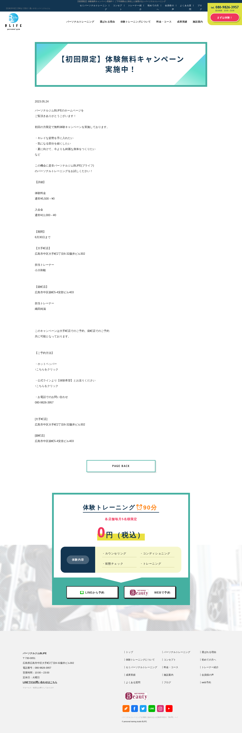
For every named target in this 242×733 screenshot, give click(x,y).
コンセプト (117, 7)
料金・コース (164, 21)
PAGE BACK (121, 465)
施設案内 (198, 21)
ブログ (200, 7)
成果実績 (182, 21)
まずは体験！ (225, 17)
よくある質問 (185, 7)
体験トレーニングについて (135, 21)
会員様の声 (169, 7)
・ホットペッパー (46, 363)
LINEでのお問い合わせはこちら (40, 682)
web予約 (206, 682)
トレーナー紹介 (135, 7)
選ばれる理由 (107, 21)
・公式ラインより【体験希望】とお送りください (65, 380)
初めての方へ (153, 7)
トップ (129, 652)
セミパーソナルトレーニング (93, 7)
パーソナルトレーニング (80, 21)
